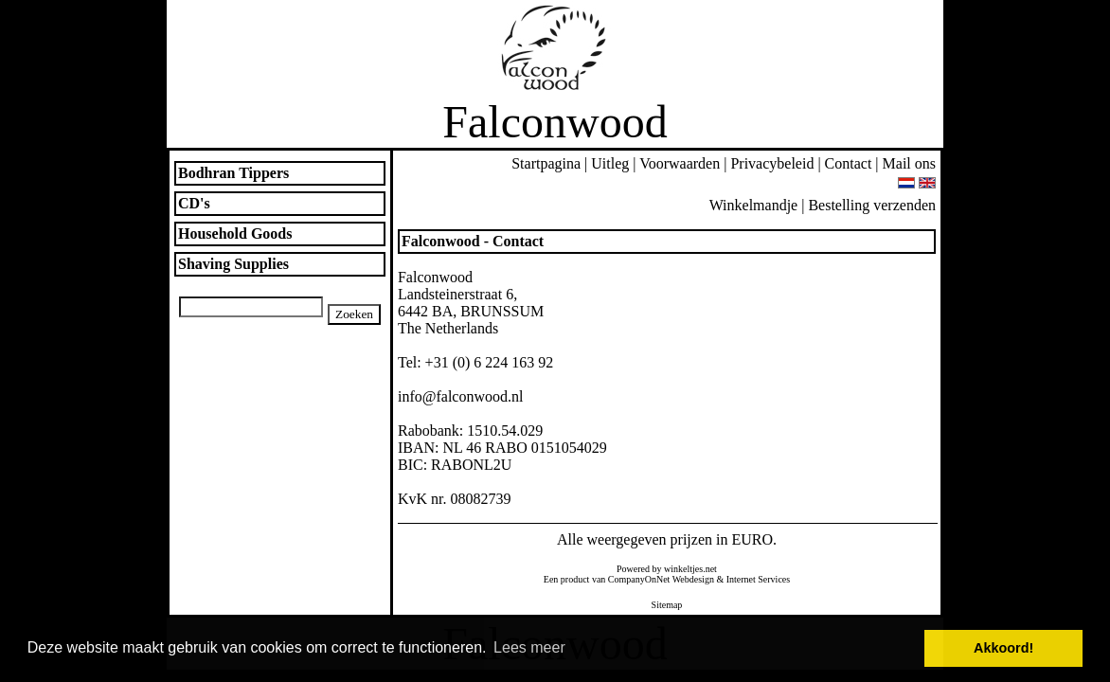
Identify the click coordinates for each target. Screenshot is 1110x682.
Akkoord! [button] (1003, 647)
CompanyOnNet (639, 579)
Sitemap (667, 605)
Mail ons (909, 163)
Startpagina (546, 163)
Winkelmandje (753, 205)
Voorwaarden (679, 163)
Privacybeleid (772, 163)
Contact (848, 163)
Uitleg (610, 163)
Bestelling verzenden (872, 205)
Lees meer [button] (529, 647)
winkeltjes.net (690, 569)
